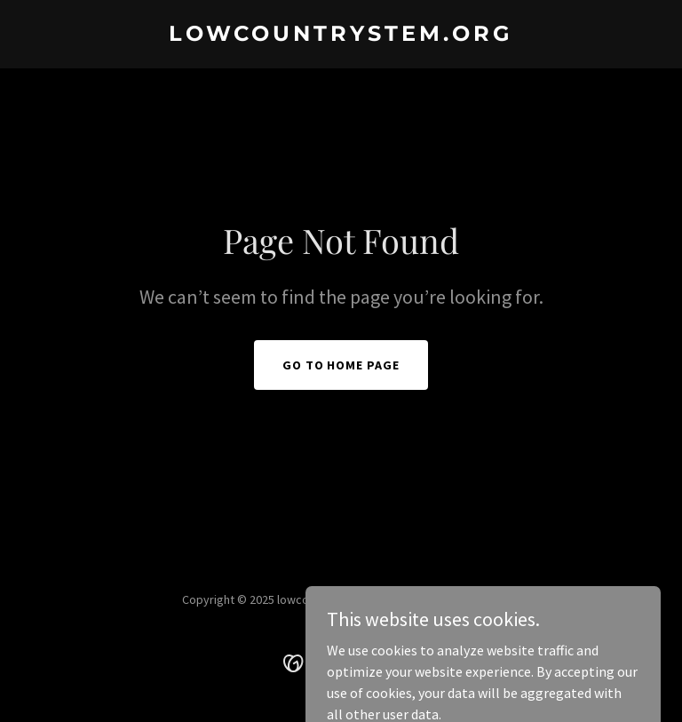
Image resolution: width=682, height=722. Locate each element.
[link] (341, 35)
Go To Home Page (341, 365)
